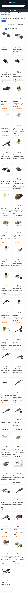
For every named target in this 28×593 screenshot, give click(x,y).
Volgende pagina (13, 28)
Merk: (4, 20)
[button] (13, 10)
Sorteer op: (20, 24)
